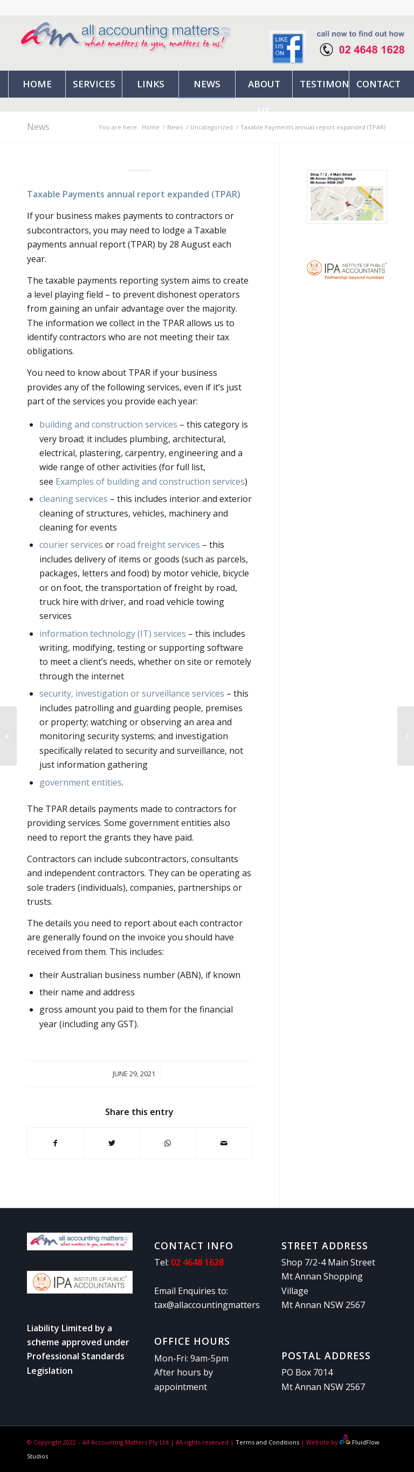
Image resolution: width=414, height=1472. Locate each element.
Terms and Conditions (266, 1442)
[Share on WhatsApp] (168, 1143)
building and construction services (108, 424)
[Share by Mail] (224, 1143)
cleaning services (73, 499)
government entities (80, 782)
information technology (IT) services (112, 633)
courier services (71, 545)
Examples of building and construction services (150, 481)
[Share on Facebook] (55, 1143)
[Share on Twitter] (112, 1143)
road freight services (158, 545)
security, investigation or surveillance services (131, 693)
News (38, 127)
